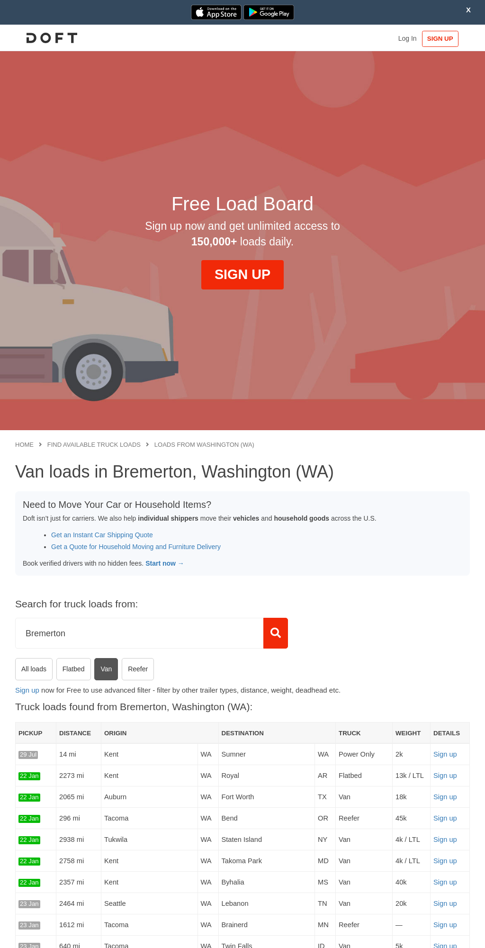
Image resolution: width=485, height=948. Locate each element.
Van (106, 669)
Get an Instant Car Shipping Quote (102, 535)
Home (24, 444)
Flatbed (74, 669)
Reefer (138, 669)
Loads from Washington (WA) (204, 444)
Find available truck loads (94, 444)
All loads (33, 669)
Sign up (27, 690)
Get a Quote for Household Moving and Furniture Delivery (136, 547)
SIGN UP (441, 38)
